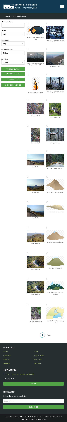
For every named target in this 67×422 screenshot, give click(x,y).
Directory (6, 359)
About (36, 352)
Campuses (7, 356)
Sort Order (5, 59)
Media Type (5, 40)
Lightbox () (13, 79)
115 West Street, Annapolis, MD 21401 (18, 374)
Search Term (7, 22)
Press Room (38, 363)
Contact (33, 384)
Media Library (19, 16)
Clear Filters (13, 74)
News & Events (39, 356)
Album (3, 31)
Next (49, 335)
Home (7, 16)
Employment (38, 359)
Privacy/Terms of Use (33, 417)
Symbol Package (13, 85)
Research (6, 363)
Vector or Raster (7, 50)
